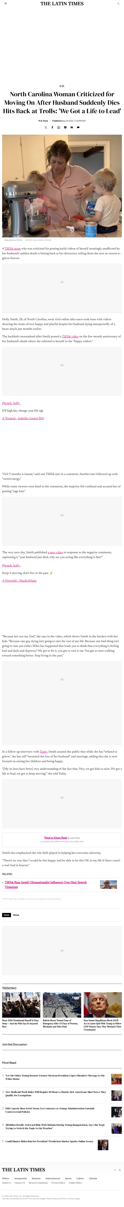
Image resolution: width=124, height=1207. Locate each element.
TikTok (16, 915)
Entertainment (53, 1178)
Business (36, 1178)
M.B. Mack (43, 120)
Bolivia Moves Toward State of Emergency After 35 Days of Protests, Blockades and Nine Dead (60, 1023)
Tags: (7, 915)
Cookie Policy (75, 1183)
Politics (5, 1178)
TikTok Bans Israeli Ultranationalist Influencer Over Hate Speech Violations (46, 885)
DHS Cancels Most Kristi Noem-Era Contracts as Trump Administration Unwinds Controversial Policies (50, 1110)
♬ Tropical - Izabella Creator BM (23, 418)
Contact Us (20, 1183)
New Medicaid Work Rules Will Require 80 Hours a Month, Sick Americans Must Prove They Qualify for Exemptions (55, 1093)
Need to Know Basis (55, 837)
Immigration (20, 1178)
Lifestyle (93, 1178)
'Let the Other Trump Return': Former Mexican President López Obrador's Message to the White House (55, 1077)
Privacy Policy (58, 1183)
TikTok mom (13, 248)
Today (43, 751)
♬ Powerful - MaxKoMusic (19, 580)
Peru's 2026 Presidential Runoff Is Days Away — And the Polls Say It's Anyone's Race (20, 1023)
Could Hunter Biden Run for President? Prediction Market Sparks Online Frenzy (49, 1141)
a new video (55, 552)
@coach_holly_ (11, 403)
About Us (6, 1183)
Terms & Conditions (38, 1183)
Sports (68, 1178)
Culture (80, 1178)
